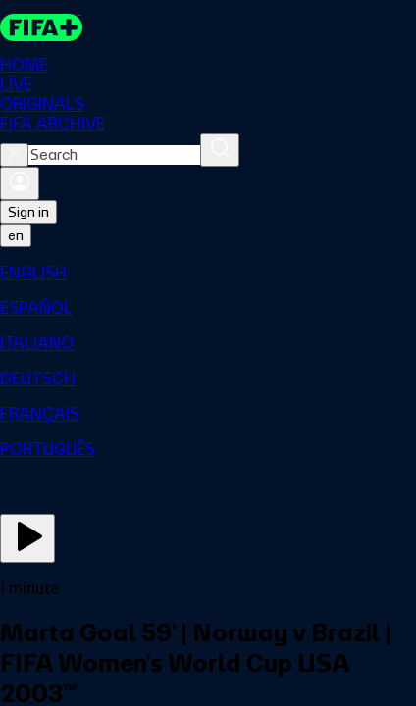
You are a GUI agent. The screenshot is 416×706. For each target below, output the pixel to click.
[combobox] (114, 155)
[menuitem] (208, 272)
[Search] (219, 150)
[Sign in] (19, 183)
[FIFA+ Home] (41, 27)
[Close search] (14, 155)
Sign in (28, 212)
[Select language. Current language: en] (15, 235)
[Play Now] (27, 538)
